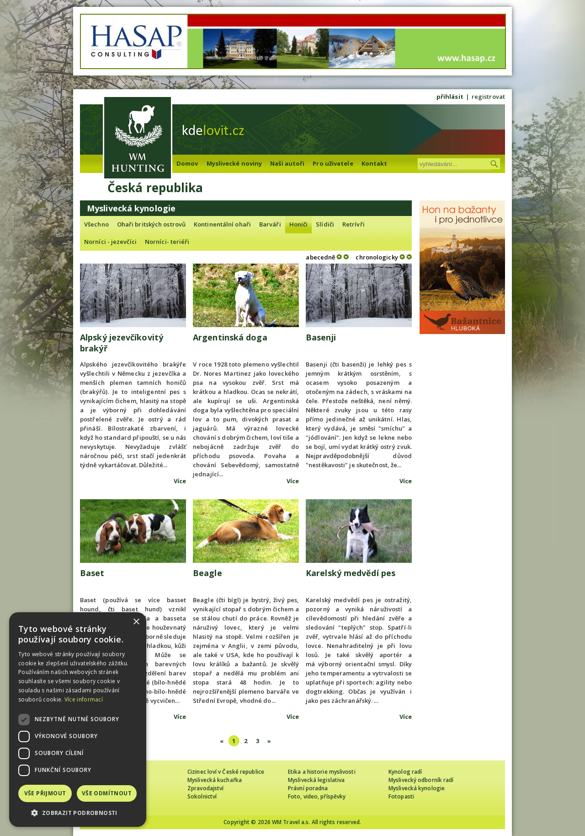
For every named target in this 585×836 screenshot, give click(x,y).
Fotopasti (401, 796)
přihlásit (449, 96)
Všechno (96, 224)
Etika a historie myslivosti (322, 772)
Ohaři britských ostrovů (151, 224)
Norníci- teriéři (167, 241)
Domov (187, 163)
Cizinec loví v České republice (225, 772)
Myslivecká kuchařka (214, 780)
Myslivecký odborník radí (420, 780)
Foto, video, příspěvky (317, 796)
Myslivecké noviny (234, 163)
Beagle (207, 572)
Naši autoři (287, 163)
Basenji (321, 337)
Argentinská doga (230, 337)
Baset (92, 572)
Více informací (83, 699)
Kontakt (375, 163)
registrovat (488, 96)
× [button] (136, 622)
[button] (77, 813)
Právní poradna (308, 788)
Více (180, 481)
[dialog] (77, 719)
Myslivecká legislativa (316, 780)
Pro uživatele (333, 163)
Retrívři (353, 224)
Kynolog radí (405, 772)
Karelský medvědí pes (350, 572)
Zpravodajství (205, 788)
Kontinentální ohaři (222, 224)
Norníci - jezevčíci (110, 241)
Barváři (270, 224)
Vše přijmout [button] (45, 793)
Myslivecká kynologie (416, 788)
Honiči (298, 224)
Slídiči (325, 224)
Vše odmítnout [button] (107, 793)
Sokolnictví (202, 796)
